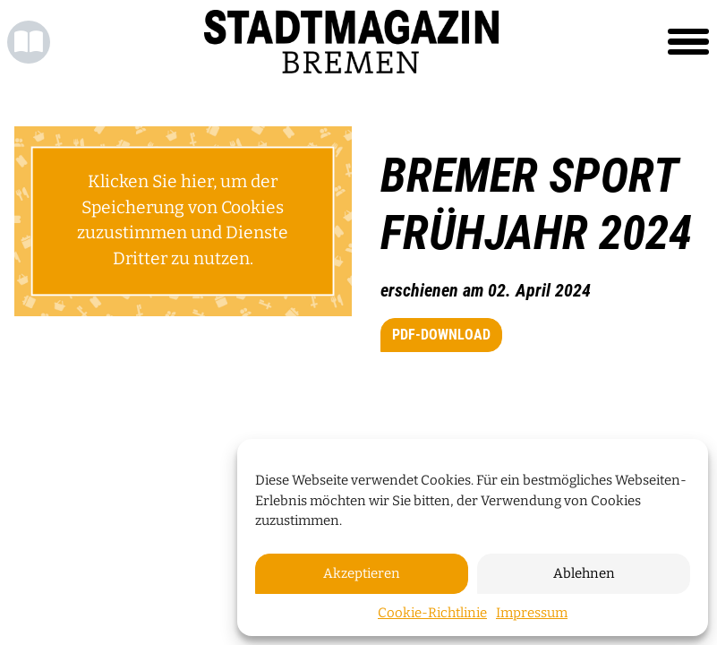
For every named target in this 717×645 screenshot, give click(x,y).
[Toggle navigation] (688, 42)
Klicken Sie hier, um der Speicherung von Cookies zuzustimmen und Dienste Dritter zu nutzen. (182, 220)
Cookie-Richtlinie (432, 613)
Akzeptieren (361, 573)
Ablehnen (584, 573)
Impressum (532, 613)
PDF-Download (441, 334)
